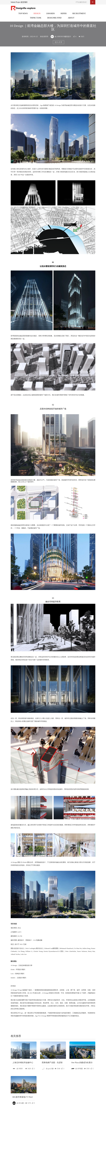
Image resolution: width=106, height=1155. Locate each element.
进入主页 (58, 42)
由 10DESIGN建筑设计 (61, 36)
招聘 (79, 15)
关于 (71, 19)
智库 (35, 19)
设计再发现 (54, 19)
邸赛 (50, 15)
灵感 (64, 15)
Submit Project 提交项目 (19, 2)
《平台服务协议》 (81, 2)
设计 (36, 15)
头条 (23, 15)
